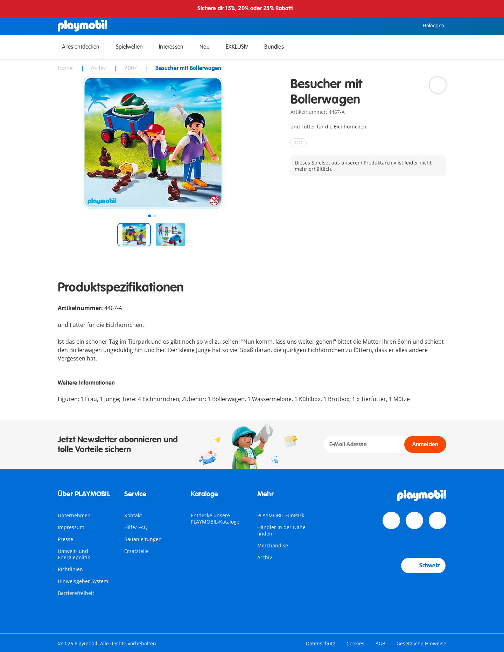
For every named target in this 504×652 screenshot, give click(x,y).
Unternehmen (74, 515)
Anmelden (425, 444)
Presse (65, 539)
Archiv (264, 557)
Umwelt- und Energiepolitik (74, 554)
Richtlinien (70, 569)
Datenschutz (320, 643)
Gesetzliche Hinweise (421, 643)
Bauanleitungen (143, 539)
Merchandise (272, 545)
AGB (380, 643)
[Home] (82, 25)
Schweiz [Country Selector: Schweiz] (423, 565)
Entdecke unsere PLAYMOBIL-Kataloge (215, 518)
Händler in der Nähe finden (281, 530)
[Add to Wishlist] (437, 85)
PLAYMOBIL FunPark (280, 515)
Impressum (71, 527)
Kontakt (133, 515)
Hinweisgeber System (83, 581)
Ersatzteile (136, 551)
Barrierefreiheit (76, 593)
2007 (131, 68)
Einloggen (428, 26)
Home (66, 68)
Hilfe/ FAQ (136, 527)
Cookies (355, 643)
